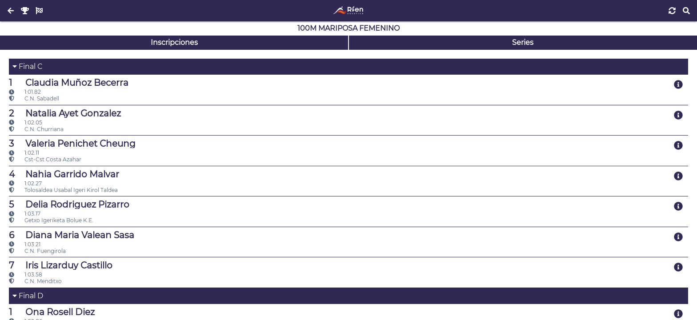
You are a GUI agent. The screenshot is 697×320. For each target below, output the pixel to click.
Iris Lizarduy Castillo (60, 265)
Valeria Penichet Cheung (72, 143)
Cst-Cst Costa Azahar (45, 159)
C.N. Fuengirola (37, 251)
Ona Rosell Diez (52, 312)
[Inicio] (348, 11)
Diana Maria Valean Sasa (71, 235)
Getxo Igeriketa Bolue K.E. (51, 220)
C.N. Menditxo (35, 281)
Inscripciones (174, 42)
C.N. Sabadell (34, 98)
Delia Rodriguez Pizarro (69, 204)
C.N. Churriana (36, 129)
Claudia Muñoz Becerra (68, 82)
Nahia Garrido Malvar (64, 174)
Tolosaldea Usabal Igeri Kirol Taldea (63, 190)
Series (522, 42)
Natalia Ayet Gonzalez (65, 113)
